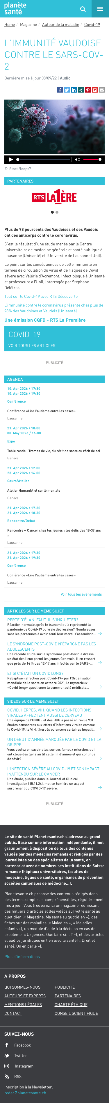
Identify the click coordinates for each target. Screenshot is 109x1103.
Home (9, 24)
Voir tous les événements (81, 594)
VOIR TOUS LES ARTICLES (31, 345)
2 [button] (57, 212)
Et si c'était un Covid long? (35, 673)
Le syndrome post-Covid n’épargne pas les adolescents (51, 646)
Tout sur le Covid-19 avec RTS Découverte (41, 296)
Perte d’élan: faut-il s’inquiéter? (42, 619)
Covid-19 (92, 24)
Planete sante (14, 8)
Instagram (18, 1065)
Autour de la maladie (60, 24)
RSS (13, 1076)
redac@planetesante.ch (25, 1092)
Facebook (17, 1045)
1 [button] (52, 212)
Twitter (15, 1055)
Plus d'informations (22, 956)
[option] (54, 196)
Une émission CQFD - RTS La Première (45, 320)
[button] (60, 90)
